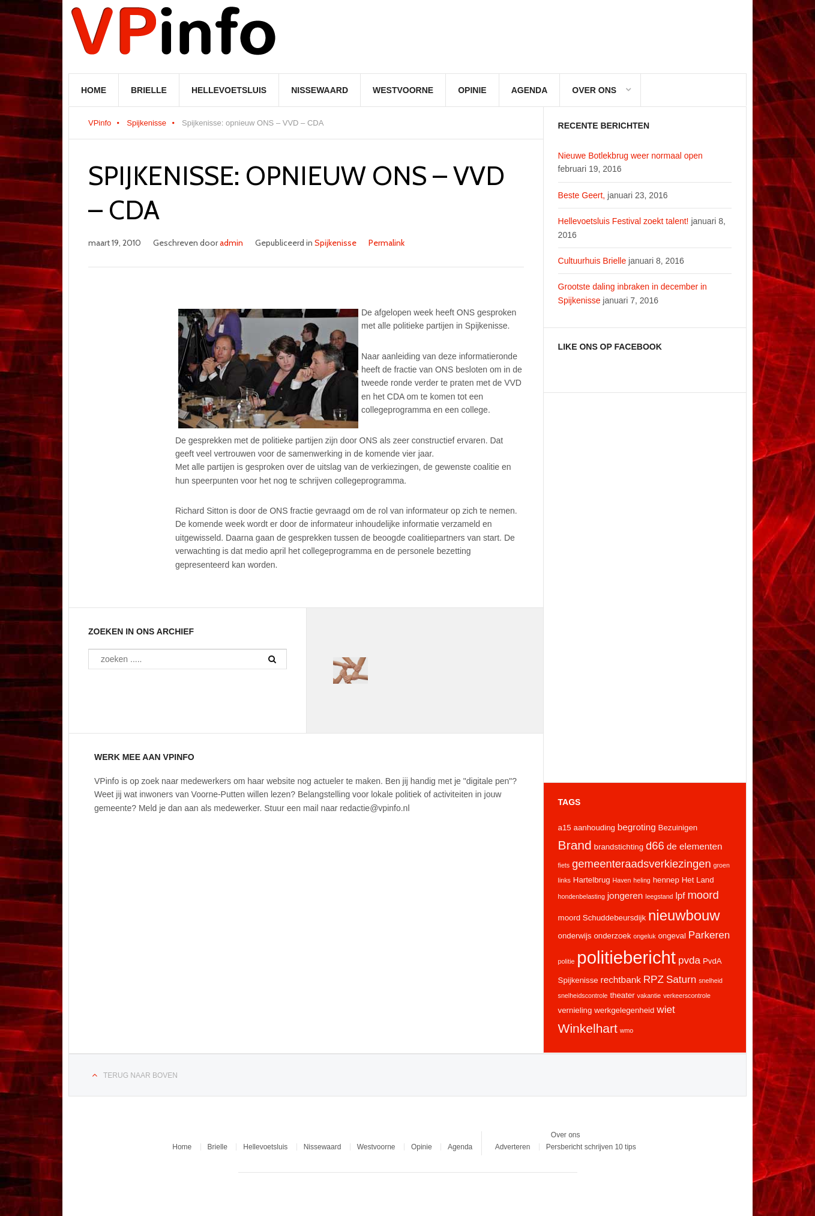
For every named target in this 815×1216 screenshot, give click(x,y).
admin (231, 242)
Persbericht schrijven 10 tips (591, 1147)
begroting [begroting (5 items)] (637, 827)
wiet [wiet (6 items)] (666, 1009)
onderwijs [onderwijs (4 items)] (575, 935)
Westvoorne (403, 90)
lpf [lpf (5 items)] (680, 895)
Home (93, 90)
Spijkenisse (146, 122)
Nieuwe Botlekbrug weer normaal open (630, 155)
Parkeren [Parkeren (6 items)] (709, 935)
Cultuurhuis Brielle (592, 261)
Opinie (472, 90)
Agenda (529, 90)
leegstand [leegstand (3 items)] (659, 896)
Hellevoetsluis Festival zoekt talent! (623, 221)
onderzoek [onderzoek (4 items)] (612, 935)
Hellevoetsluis (228, 90)
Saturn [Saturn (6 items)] (681, 979)
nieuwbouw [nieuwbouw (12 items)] (684, 915)
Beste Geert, (582, 195)
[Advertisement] (645, 587)
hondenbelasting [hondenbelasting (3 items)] (581, 896)
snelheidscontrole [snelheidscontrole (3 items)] (583, 995)
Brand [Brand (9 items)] (575, 845)
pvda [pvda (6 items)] (689, 960)
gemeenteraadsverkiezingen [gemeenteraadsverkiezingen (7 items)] (641, 863)
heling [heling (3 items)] (641, 880)
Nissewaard (319, 90)
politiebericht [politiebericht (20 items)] (626, 957)
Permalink (386, 242)
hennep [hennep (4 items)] (666, 879)
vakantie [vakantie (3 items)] (649, 995)
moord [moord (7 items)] (702, 895)
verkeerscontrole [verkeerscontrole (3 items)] (687, 995)
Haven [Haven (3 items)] (622, 880)
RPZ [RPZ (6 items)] (653, 979)
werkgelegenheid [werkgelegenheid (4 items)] (624, 1010)
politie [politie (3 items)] (566, 961)
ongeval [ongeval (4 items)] (671, 935)
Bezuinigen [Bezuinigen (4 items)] (678, 827)
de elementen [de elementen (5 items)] (695, 846)
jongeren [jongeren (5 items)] (625, 895)
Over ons (594, 90)
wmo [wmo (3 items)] (627, 1030)
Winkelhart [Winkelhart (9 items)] (588, 1028)
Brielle (149, 90)
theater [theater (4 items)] (622, 995)
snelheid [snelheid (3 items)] (711, 980)
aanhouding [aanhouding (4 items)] (594, 827)
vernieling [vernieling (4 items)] (575, 1010)
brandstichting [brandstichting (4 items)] (619, 846)
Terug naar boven (140, 1075)
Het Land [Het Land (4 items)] (698, 879)
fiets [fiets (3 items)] (564, 865)
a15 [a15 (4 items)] (564, 827)
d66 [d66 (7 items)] (655, 845)
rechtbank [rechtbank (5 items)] (621, 979)
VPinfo (99, 122)
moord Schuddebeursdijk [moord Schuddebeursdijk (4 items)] (602, 917)
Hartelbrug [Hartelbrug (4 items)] (591, 879)
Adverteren (513, 1147)
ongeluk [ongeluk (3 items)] (644, 936)
